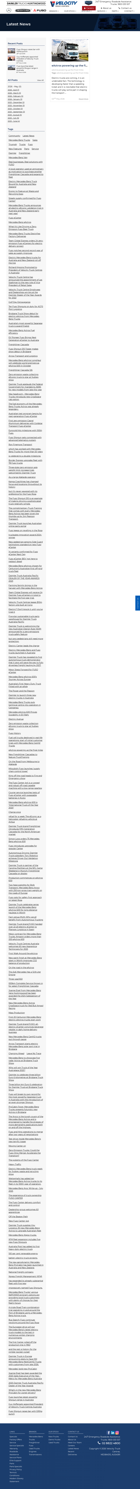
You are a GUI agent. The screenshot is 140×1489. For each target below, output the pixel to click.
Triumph (13, 144)
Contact (129, 11)
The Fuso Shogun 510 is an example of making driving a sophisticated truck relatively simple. (25, 501)
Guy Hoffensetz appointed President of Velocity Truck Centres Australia (26, 1405)
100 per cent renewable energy (23, 1253)
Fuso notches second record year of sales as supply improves (26, 251)
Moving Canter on (17, 1146)
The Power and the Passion (21, 691)
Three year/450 (16, 979)
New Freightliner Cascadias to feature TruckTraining (23, 755)
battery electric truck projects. (23, 1258)
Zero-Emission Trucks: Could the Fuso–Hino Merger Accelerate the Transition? (25, 1153)
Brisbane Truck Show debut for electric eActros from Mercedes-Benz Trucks (24, 316)
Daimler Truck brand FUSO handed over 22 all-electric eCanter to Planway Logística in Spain (25, 927)
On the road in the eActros (21, 967)
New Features (15, 149)
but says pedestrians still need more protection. (26, 640)
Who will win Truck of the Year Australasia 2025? (23, 1069)
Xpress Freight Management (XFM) (25, 1276)
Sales (35, 140)
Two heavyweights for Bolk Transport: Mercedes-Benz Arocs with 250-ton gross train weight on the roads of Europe (25, 889)
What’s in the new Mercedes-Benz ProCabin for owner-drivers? (25, 1391)
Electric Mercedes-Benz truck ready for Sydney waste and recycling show (26, 1171)
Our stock (70, 11)
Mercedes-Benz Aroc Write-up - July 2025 (26, 1189)
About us (106, 8)
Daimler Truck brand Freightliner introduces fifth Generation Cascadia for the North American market (24, 830)
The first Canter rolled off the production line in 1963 (22, 1343)
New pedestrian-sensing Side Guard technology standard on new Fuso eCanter (26, 545)
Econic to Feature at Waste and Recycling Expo (24, 192)
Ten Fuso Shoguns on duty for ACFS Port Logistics (26, 307)
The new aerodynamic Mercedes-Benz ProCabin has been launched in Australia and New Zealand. (26, 1265)
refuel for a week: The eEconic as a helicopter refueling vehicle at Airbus (25, 819)
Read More (83, 99)
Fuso (30, 144)
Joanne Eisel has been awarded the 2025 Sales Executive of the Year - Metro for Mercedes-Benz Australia (25, 1376)
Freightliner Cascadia (19, 344)
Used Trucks (34, 1448)
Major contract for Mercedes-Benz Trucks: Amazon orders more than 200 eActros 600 (25, 937)
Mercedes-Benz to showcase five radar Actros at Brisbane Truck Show (24, 1061)
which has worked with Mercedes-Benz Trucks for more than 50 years (26, 450)
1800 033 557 (124, 4)
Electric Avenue (16, 719)
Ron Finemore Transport (20, 444)
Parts (115, 11)
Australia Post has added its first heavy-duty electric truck (24, 1247)
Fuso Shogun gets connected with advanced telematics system (25, 438)
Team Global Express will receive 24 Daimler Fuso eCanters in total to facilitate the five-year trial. (25, 595)
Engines (32, 1451)
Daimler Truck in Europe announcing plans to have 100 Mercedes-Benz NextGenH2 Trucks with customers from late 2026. (25, 1360)
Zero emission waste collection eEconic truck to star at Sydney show (24, 726)
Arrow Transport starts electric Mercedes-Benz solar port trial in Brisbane (24, 1046)
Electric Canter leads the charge (24, 646)
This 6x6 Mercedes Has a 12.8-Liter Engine (25, 973)
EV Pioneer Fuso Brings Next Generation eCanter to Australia (24, 338)
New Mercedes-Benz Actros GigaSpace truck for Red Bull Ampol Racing (26, 1006)
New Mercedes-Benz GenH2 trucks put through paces (25, 1038)
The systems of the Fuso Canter (24, 1160)
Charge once (15, 812)
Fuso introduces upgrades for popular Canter (23, 847)
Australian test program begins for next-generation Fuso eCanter (25, 415)
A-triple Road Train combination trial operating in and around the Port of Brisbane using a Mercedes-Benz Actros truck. (25, 1311)
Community (14, 136)
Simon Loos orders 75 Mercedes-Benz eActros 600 (24, 840)
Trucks (22, 144)
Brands (54, 11)
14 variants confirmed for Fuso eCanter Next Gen (23, 553)
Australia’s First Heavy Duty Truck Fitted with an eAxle (25, 685)
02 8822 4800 (109, 1443)
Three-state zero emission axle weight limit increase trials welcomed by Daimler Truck (23, 470)
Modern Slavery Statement (16, 1479)
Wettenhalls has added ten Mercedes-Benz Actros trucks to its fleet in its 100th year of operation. (25, 1181)
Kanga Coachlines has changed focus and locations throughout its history (25, 484)
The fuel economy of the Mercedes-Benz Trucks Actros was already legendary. (25, 406)
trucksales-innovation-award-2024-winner (25, 536)
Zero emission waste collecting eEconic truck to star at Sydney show (24, 377)
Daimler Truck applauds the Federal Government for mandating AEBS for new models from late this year (26, 387)
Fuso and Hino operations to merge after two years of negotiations (26, 1133)
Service (102, 11)
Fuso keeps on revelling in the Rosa (25, 530)
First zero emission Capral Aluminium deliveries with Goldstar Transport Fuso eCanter (26, 423)
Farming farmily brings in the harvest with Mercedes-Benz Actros (26, 586)
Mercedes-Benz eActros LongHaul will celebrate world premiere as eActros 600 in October (25, 363)
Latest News (28, 136)
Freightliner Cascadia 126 (21, 370)
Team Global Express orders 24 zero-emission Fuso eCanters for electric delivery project (26, 243)
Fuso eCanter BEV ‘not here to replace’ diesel (23, 560)
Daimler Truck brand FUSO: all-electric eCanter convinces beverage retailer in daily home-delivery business (26, 1028)
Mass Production (17, 1013)
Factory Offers (16, 1439)
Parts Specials (16, 1466)
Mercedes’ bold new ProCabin (23, 1369)
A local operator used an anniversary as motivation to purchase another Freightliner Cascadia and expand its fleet (26, 173)
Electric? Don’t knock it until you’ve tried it (26, 610)
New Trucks (54, 1436)
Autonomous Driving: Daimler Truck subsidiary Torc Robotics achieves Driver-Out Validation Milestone (23, 857)
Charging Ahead (16, 1053)
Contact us (125, 8)
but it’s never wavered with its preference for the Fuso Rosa (23, 492)
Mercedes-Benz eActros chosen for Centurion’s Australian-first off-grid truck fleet (25, 568)
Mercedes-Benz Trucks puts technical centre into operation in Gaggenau (25, 705)
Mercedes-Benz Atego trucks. (23, 1235)
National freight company (21, 1272)
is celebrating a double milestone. (25, 456)
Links (12, 1432)
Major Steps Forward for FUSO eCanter (23, 671)
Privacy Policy (16, 1469)
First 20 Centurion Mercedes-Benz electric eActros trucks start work (25, 1018)
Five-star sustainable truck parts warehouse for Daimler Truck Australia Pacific (24, 619)
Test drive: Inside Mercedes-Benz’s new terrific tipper (25, 1140)
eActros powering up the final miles (26, 750)
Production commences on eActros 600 (26, 879)
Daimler (12, 153)
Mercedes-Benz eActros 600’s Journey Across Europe (23, 678)
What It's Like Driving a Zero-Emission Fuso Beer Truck (23, 228)
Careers (89, 8)
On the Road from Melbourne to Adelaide (24, 762)
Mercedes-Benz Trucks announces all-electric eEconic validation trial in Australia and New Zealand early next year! (26, 209)
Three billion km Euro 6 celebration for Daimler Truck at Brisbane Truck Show (26, 1087)
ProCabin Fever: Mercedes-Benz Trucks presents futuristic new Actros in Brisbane (24, 1109)
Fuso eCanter (15, 218)
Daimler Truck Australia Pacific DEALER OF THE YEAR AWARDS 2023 (24, 578)
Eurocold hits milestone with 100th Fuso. (25, 431)
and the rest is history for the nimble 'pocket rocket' (22, 1350)
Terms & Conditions (14, 1473)
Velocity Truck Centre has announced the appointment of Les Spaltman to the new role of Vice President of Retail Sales (25, 281)
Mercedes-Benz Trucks (19, 140)
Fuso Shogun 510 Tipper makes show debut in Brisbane (23, 350)
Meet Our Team (75, 1442)
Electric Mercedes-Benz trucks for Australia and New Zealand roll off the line (25, 260)
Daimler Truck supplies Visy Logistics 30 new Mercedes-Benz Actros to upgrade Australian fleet (25, 1228)
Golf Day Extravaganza (19, 302)
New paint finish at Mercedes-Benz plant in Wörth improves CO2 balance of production (25, 960)
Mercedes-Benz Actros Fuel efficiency (22, 331)
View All (40, 80)
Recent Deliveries (72, 1453)
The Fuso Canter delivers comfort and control (25, 1203)
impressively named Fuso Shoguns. (26, 1288)
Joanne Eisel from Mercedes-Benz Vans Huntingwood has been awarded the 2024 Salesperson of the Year (25, 994)
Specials (86, 11)
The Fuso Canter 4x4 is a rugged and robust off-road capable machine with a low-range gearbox (25, 785)
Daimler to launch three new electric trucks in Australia (22, 696)
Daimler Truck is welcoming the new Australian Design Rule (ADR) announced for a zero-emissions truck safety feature (25, 630)
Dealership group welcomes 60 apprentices (24, 1210)
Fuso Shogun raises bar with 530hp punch (25, 1412)
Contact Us (73, 1432)
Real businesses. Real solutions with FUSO (26, 163)
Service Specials (17, 1445)
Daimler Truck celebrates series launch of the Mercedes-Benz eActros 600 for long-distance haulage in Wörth (24, 908)
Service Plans (15, 1457)
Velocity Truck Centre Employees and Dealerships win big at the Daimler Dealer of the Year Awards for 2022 (25, 293)
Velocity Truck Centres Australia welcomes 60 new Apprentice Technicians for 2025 (24, 946)
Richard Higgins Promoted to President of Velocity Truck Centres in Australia (25, 270)
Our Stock (54, 1432)
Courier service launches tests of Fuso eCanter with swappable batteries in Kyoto (24, 795)
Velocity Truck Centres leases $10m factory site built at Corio (25, 603)
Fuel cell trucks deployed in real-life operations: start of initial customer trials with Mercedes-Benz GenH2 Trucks (26, 741)
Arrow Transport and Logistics (23, 356)
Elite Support (15, 1460)
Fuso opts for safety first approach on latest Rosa (25, 898)
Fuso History (15, 733)
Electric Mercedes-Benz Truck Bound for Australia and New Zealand (23, 184)
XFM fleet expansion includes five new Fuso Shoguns (24, 1240)
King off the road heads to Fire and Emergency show (25, 777)
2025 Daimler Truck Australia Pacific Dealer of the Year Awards (26, 1384)
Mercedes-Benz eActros (20, 222)
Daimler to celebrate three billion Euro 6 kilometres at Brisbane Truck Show (26, 1077)
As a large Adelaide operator (22, 477)
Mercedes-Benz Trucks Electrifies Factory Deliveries (24, 235)
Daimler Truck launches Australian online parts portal (25, 524)
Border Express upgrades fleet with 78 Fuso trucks (25, 461)
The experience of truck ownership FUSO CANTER (25, 1196)
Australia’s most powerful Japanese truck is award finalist (25, 324)
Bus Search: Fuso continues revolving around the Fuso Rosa (24, 1321)
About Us (72, 1439)
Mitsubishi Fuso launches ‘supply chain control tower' (24, 770)
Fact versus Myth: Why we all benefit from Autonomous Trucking (26, 918)
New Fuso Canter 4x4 (19, 1221)
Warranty (14, 1448)
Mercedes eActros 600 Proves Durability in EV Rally (23, 713)
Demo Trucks (54, 1439)
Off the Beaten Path (18, 1216)
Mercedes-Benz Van (18, 157)
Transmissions (35, 1454)
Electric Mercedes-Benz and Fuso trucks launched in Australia (24, 651)
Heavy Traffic (15, 1164)
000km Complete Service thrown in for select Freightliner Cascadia (26, 984)
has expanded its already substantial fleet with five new (26, 1282)
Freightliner (24, 153)
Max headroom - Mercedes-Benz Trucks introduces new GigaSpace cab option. (25, 397)
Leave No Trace (34, 1053)
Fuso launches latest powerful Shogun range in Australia (23, 1398)
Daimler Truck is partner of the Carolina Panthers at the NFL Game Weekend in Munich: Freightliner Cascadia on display (26, 869)
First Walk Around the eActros (23, 953)
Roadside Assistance (14, 1453)
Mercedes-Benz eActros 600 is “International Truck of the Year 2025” (23, 805)
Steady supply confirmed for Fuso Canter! (25, 199)
